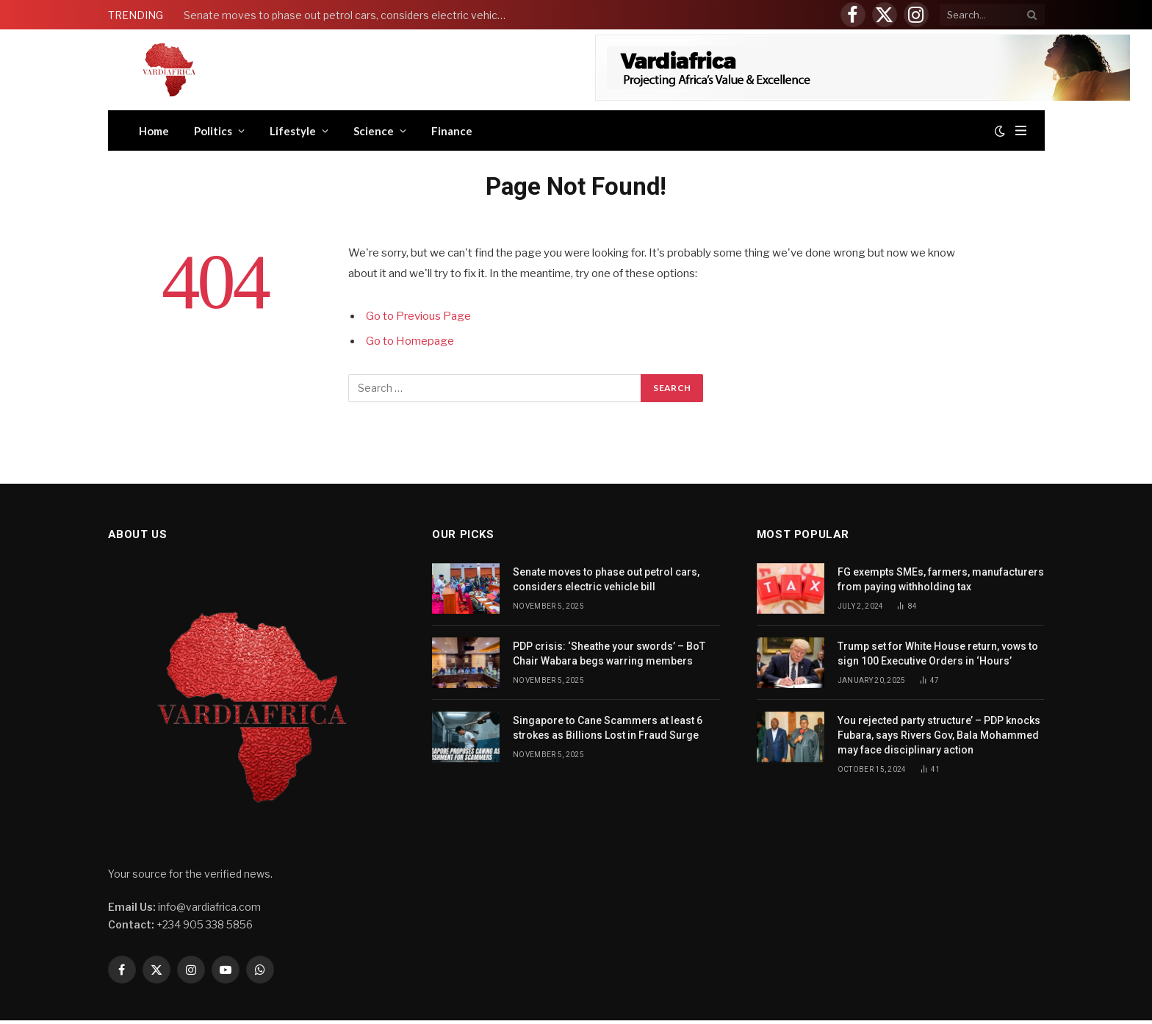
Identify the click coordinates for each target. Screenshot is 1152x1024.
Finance (451, 130)
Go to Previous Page (418, 316)
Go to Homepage (410, 341)
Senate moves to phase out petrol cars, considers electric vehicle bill (349, 15)
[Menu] (1020, 130)
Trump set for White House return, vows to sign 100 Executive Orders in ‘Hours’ (938, 653)
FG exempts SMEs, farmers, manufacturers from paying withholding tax (941, 579)
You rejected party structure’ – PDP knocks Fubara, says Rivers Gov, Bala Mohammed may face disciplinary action (939, 735)
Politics (213, 130)
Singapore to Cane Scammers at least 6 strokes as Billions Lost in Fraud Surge (607, 728)
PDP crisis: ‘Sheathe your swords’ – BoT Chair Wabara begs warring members (609, 653)
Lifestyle (293, 130)
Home (154, 130)
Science (373, 130)
